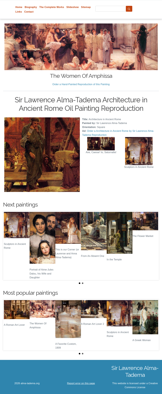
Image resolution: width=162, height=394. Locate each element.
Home (18, 7)
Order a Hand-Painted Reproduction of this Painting (81, 84)
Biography (31, 7)
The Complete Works (51, 7)
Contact (29, 11)
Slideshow (72, 7)
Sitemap (86, 7)
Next (154, 245)
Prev (7, 245)
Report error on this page (81, 383)
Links (18, 11)
